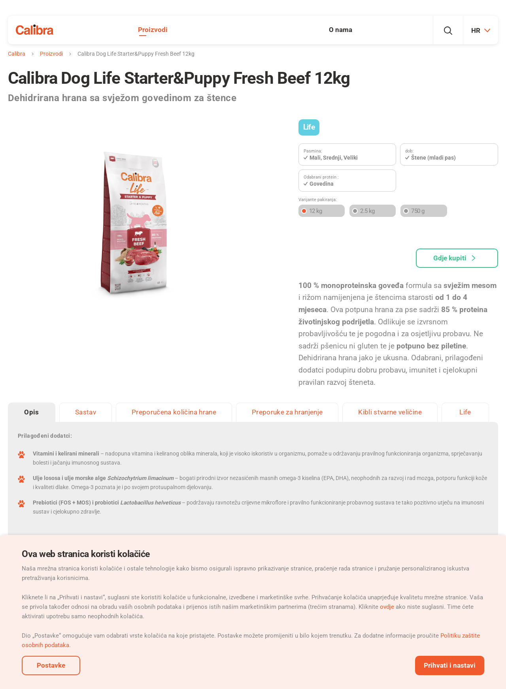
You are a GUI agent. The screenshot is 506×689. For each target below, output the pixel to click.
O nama (340, 30)
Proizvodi (153, 30)
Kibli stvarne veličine (389, 412)
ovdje (387, 606)
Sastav (85, 412)
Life (309, 127)
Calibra (16, 54)
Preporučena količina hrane (174, 412)
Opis (31, 412)
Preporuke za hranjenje (287, 412)
